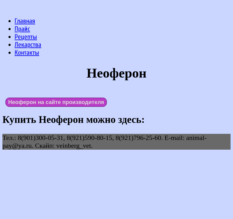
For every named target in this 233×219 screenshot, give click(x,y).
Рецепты (26, 37)
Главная (25, 21)
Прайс (22, 29)
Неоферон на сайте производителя (56, 102)
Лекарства (28, 45)
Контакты (27, 53)
